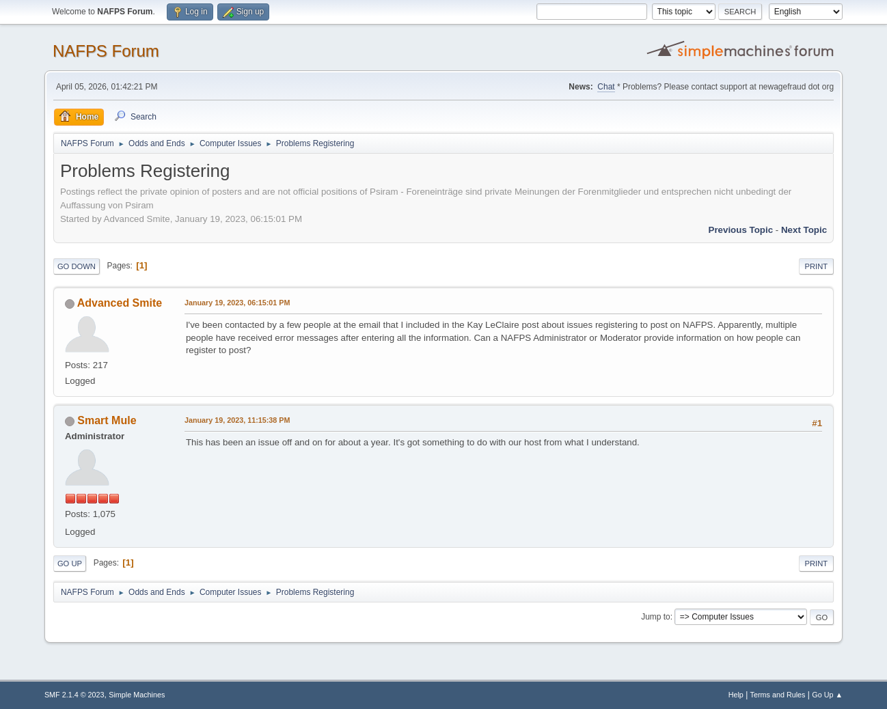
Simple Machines (137, 695)
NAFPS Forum (106, 51)
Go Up (69, 563)
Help (735, 695)
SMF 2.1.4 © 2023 (74, 695)
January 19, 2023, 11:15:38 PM (237, 420)
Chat (605, 87)
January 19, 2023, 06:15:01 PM (237, 302)
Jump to (655, 617)
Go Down (76, 266)
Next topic (804, 230)
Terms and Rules (778, 695)
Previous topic (741, 230)
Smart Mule (106, 420)
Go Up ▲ (827, 695)
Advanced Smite (119, 303)
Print (816, 266)
